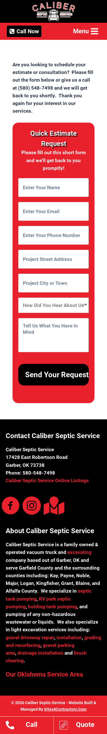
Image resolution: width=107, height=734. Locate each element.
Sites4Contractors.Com (65, 709)
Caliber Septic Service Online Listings (47, 480)
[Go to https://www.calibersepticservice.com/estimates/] (83, 726)
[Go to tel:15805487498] (29, 726)
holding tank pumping (52, 606)
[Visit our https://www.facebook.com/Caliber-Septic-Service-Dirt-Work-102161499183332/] (10, 506)
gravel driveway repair (30, 637)
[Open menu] (85, 31)
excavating (79, 552)
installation (69, 637)
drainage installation (40, 653)
